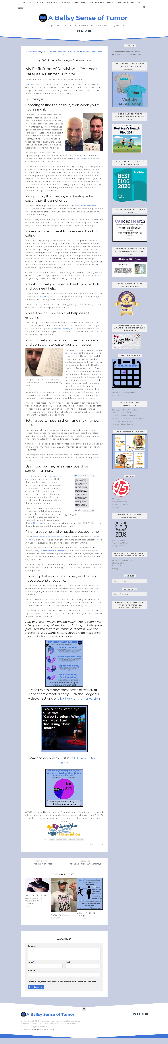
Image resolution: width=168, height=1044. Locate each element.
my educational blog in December (53, 553)
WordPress (36, 1035)
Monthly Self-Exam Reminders (124, 410)
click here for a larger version (79, 701)
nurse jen (72, 842)
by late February (63, 328)
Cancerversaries (33, 52)
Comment (32, 952)
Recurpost (116, 566)
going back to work (83, 159)
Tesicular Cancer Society (122, 413)
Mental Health (83, 52)
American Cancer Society (122, 424)
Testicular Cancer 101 (124, 3)
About (26, 3)
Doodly (115, 569)
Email (68, 968)
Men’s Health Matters (97, 3)
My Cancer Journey (44, 3)
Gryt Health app (37, 523)
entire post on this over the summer (51, 537)
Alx (52, 1035)
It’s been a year (32, 85)
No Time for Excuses (61, 921)
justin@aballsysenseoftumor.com (126, 54)
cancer (52, 842)
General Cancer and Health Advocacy (58, 52)
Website (31, 976)
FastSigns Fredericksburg (122, 560)
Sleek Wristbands (119, 563)
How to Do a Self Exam (71, 3)
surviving (80, 842)
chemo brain (74, 353)
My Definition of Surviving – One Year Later (64, 60)
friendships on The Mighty (38, 539)
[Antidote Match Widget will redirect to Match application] (127, 627)
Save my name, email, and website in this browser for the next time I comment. (62, 988)
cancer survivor (61, 842)
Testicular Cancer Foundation (124, 415)
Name (31, 968)
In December (43, 297)
